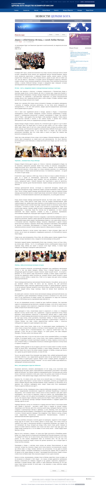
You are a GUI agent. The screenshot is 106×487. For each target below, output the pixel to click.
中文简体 (55, 1)
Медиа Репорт (89, 10)
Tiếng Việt (72, 1)
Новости (56, 10)
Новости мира (20, 35)
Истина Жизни (46, 10)
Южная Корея (78, 21)
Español (64, 1)
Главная (16, 10)
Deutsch (60, 1)
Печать (50, 34)
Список (57, 34)
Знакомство (26, 10)
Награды (79, 10)
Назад (63, 34)
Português (77, 1)
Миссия (36, 10)
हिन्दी (68, 1)
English (46, 1)
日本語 (50, 1)
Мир (53, 21)
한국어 (42, 1)
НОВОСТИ (53, 16)
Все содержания (27, 21)
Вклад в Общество (68, 10)
